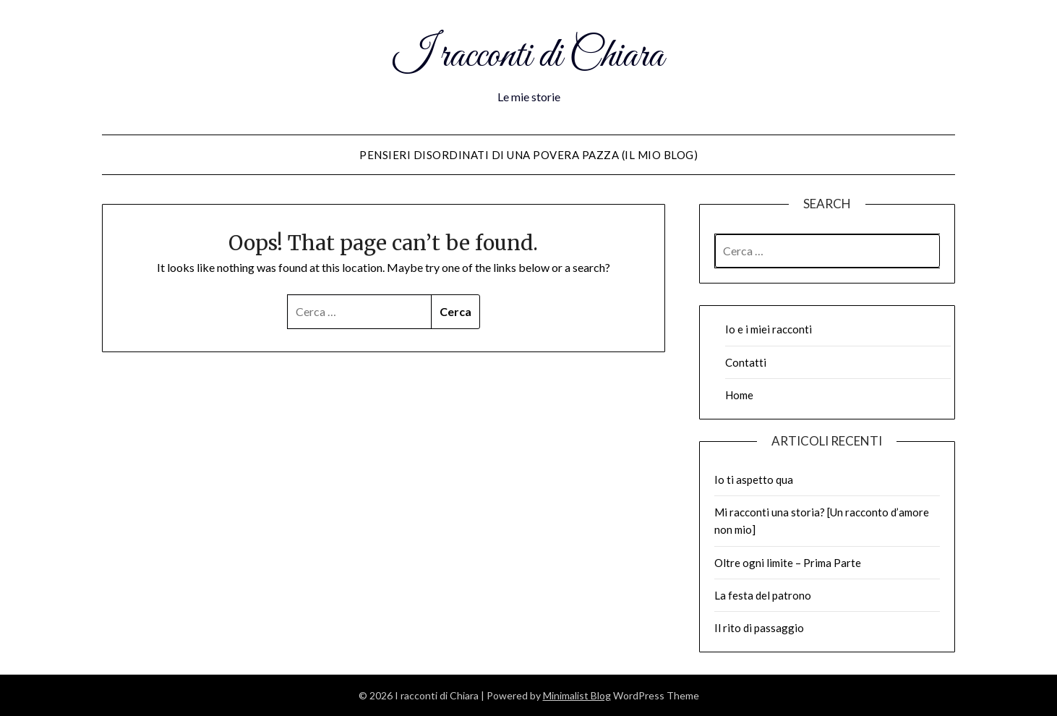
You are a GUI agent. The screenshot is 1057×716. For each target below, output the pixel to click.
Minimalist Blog (577, 695)
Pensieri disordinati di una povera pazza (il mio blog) (528, 154)
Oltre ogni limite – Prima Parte (787, 562)
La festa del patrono (762, 595)
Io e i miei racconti (768, 329)
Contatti (745, 362)
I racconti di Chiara (528, 56)
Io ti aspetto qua (753, 479)
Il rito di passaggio (759, 627)
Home (739, 394)
